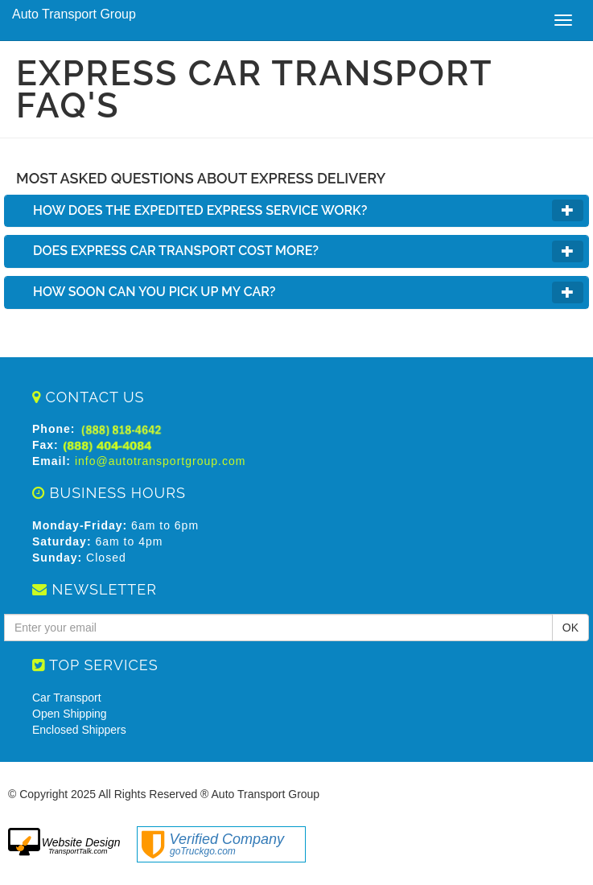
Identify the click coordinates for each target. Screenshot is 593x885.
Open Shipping (69, 713)
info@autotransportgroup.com (160, 461)
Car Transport (66, 697)
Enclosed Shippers (79, 729)
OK (570, 627)
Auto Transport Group (74, 14)
